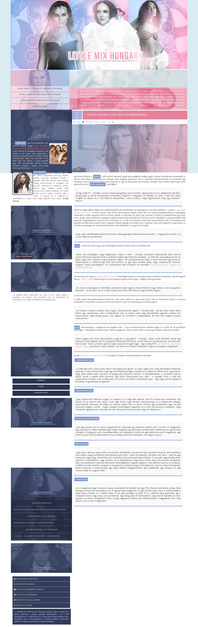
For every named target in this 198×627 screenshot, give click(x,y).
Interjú (89, 122)
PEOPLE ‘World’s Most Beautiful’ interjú (40, 94)
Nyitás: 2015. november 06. (26, 595)
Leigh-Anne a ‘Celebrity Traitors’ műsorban (40, 88)
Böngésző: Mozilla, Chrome (27, 600)
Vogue (103, 122)
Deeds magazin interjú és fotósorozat (40, 100)
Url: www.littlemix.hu (24, 584)
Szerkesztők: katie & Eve (26, 579)
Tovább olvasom (37, 168)
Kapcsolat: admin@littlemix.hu (29, 589)
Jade (96, 122)
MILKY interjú (40, 106)
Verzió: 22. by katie (23, 605)
